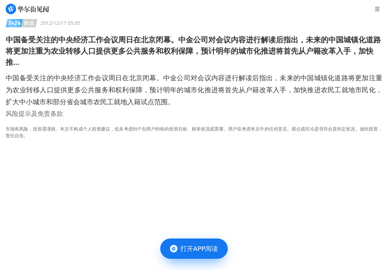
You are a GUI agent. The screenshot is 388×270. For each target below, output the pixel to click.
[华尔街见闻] (27, 9)
